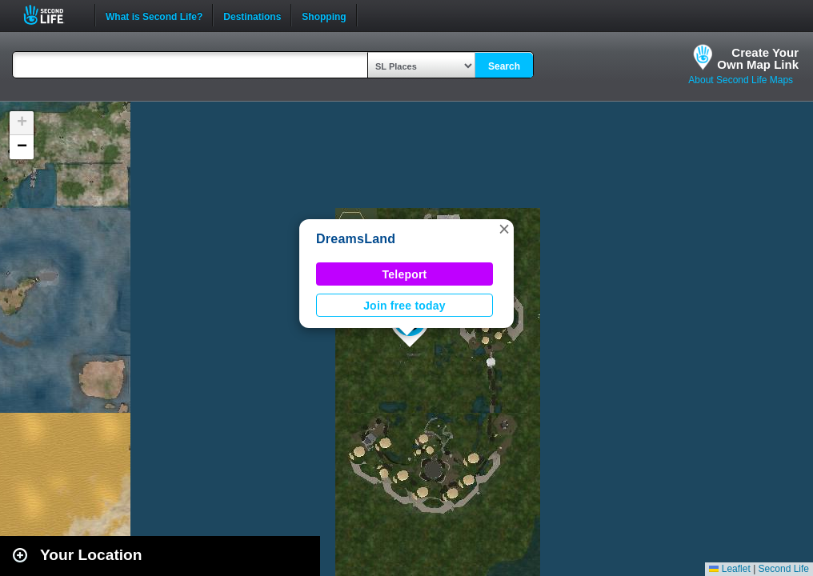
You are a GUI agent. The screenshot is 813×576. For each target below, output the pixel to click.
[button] (504, 228)
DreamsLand (355, 239)
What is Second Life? (154, 15)
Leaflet (729, 568)
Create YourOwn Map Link (758, 58)
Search (504, 66)
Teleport (404, 274)
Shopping (324, 15)
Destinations (252, 15)
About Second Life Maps (740, 80)
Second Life (52, 15)
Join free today (404, 305)
